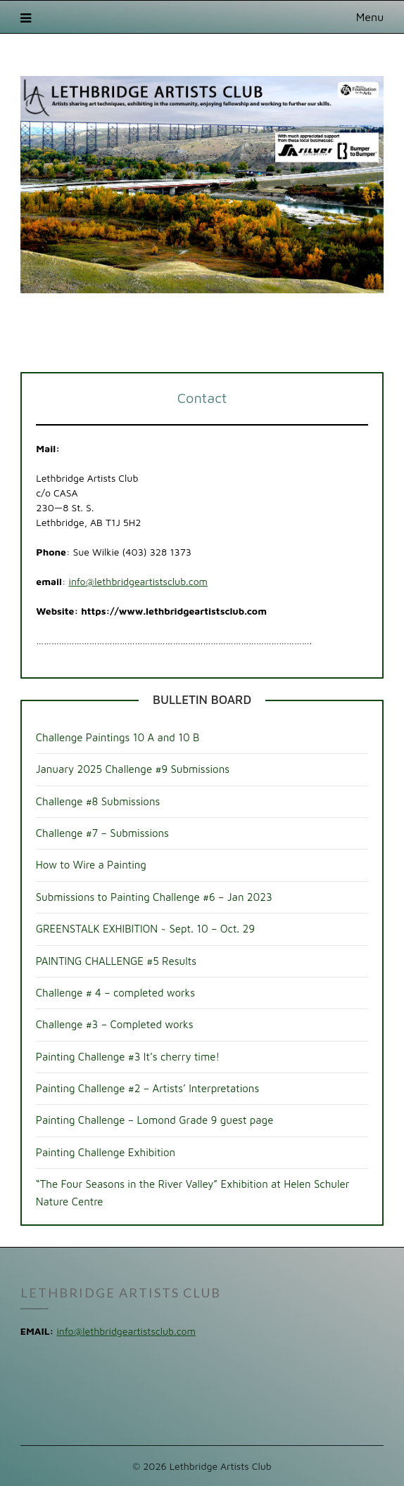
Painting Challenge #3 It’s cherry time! (128, 1057)
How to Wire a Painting (91, 865)
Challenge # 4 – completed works (115, 993)
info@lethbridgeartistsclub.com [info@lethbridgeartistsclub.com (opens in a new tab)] (138, 581)
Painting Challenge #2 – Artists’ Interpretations (148, 1088)
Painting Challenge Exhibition (105, 1152)
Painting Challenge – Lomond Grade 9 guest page (155, 1120)
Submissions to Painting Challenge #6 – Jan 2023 (154, 897)
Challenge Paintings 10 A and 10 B (118, 737)
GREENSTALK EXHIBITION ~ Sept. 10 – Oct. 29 (145, 929)
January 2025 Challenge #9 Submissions (132, 769)
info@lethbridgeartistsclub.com (125, 1331)
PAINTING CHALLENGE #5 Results (116, 961)
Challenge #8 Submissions (98, 801)
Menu (370, 17)
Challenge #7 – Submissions (102, 833)
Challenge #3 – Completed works (115, 1024)
